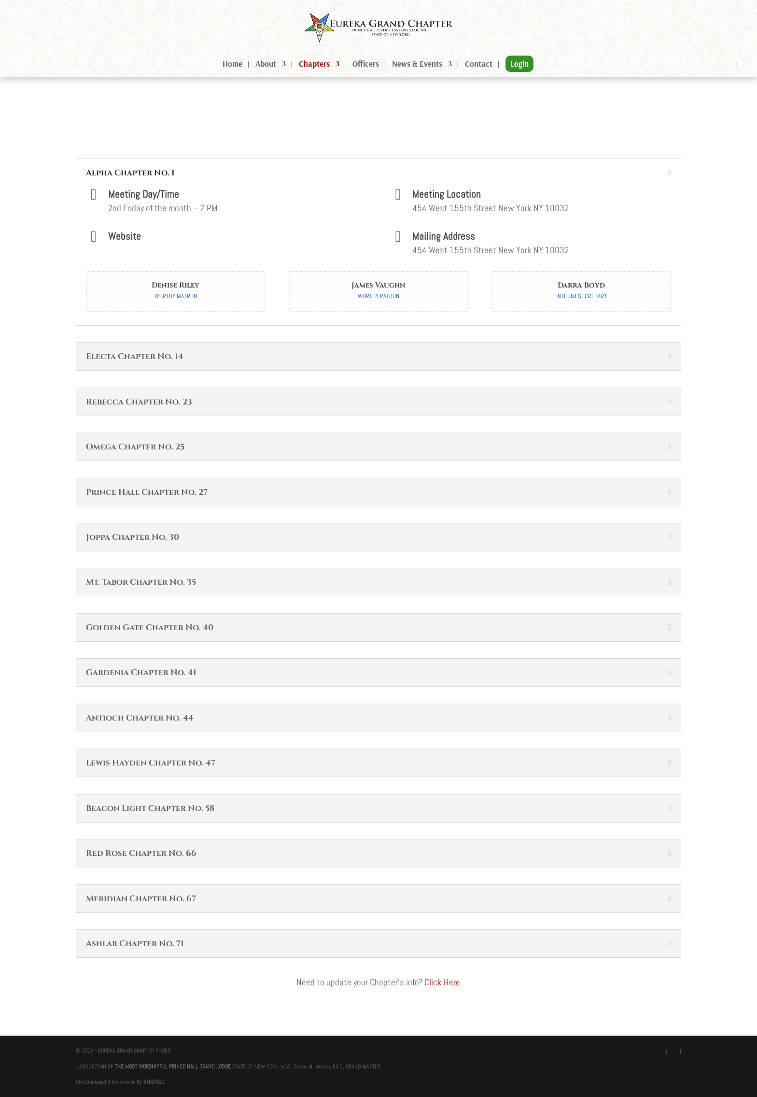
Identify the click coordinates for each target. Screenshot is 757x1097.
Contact (478, 64)
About (265, 64)
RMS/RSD (154, 1082)
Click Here (442, 982)
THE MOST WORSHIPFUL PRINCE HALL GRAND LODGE (173, 1066)
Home (232, 64)
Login (519, 63)
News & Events (417, 64)
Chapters (314, 64)
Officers (365, 64)
